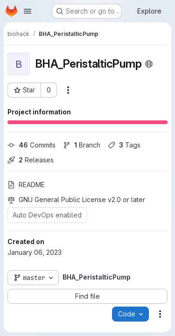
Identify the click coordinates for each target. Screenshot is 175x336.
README (26, 185)
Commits (31, 145)
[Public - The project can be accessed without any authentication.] (149, 64)
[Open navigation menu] (27, 11)
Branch (81, 145)
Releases (30, 160)
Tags (124, 145)
